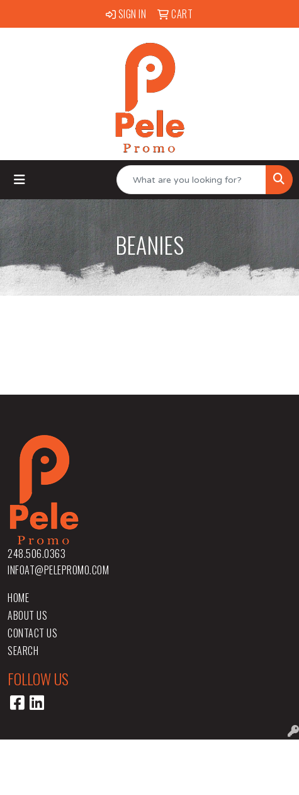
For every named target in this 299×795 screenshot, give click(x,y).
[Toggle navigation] (19, 180)
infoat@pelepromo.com (58, 569)
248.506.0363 (36, 553)
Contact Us (32, 633)
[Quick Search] (191, 179)
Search (23, 650)
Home (18, 597)
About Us (27, 615)
